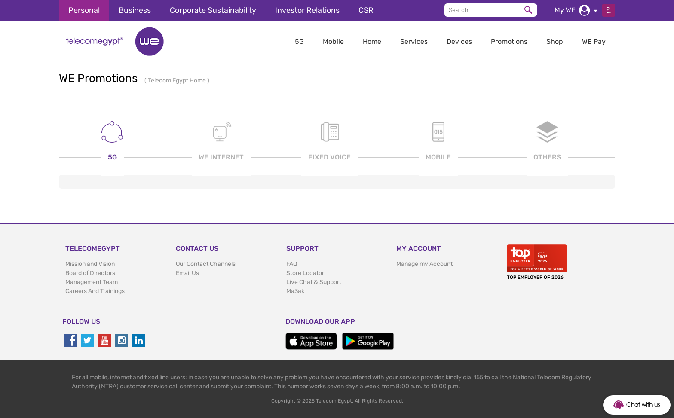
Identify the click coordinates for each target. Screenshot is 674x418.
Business (135, 10)
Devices (459, 41)
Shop (554, 41)
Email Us (187, 273)
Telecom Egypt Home (177, 80)
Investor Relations (307, 10)
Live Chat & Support (313, 282)
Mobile (333, 41)
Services (414, 41)
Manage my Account (424, 264)
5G (299, 41)
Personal (84, 10)
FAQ (291, 264)
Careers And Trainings (95, 291)
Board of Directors (90, 273)
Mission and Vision (90, 264)
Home (372, 41)
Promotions (509, 41)
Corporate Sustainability (213, 10)
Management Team (91, 282)
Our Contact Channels (206, 264)
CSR (366, 10)
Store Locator (305, 273)
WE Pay (594, 41)
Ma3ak (295, 291)
